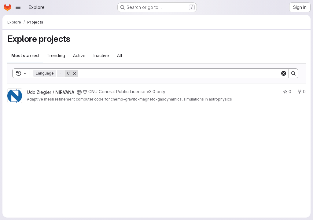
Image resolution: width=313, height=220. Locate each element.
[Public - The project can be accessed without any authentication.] (79, 92)
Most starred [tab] (25, 55)
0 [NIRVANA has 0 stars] (287, 91)
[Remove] (74, 73)
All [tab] (119, 55)
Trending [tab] (56, 55)
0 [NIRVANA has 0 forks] (301, 91)
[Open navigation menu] (18, 7)
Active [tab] (79, 55)
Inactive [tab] (101, 55)
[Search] (179, 73)
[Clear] (283, 73)
